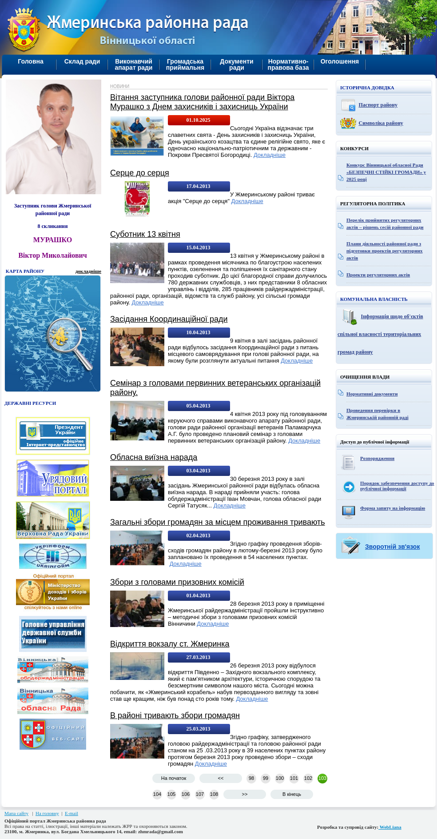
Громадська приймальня (185, 64)
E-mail (71, 813)
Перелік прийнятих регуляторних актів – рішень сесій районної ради (385, 223)
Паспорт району (378, 105)
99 (265, 778)
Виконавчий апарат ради (134, 64)
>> (245, 794)
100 (280, 778)
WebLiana (389, 827)
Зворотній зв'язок (392, 546)
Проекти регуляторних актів (378, 274)
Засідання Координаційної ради (169, 319)
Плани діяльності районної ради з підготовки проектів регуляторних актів (384, 250)
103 (322, 778)
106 (186, 794)
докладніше (88, 271)
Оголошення (340, 61)
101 (294, 778)
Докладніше (270, 155)
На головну (47, 813)
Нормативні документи (372, 393)
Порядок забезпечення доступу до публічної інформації (397, 485)
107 (200, 794)
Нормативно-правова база (288, 64)
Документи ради (236, 64)
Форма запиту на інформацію (392, 508)
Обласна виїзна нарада (153, 457)
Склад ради (82, 61)
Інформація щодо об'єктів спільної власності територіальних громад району (380, 334)
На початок (173, 778)
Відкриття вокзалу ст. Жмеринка (169, 643)
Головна (31, 61)
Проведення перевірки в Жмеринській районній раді (377, 414)
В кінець (291, 794)
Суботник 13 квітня (145, 234)
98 (251, 778)
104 (157, 794)
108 (214, 794)
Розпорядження (377, 458)
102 (308, 778)
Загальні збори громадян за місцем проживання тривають (217, 522)
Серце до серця (139, 172)
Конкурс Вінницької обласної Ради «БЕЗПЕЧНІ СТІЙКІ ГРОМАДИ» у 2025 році (386, 172)
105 (171, 794)
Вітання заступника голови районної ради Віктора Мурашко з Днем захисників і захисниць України (202, 102)
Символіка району (381, 123)
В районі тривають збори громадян (175, 715)
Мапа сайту (16, 813)
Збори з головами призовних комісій (177, 582)
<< (221, 778)
